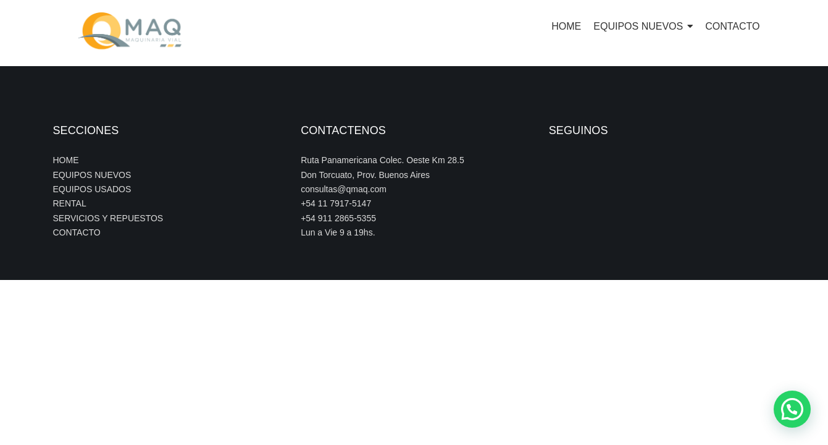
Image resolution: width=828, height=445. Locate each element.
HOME (66, 160)
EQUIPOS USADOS (92, 189)
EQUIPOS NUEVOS (92, 175)
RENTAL (69, 203)
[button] (792, 409)
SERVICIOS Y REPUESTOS (108, 218)
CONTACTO (77, 232)
